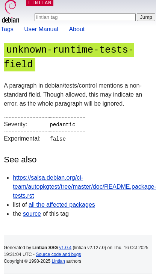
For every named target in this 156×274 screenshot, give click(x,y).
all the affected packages (62, 203)
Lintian (58, 261)
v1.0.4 (65, 247)
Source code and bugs (58, 254)
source (32, 212)
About (77, 29)
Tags (7, 29)
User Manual (41, 29)
